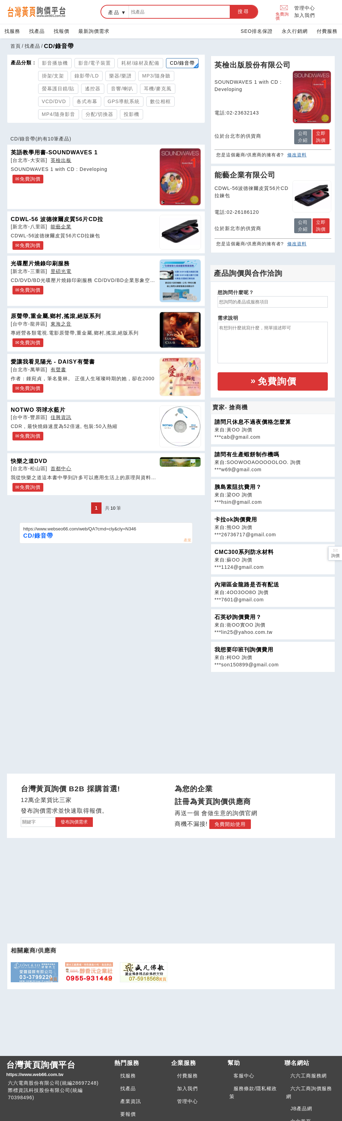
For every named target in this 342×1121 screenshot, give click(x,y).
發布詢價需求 (74, 821)
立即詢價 (321, 137)
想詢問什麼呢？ (236, 292)
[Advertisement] (273, 720)
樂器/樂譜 (120, 76)
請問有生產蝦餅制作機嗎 (246, 454)
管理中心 (304, 8)
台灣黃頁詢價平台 (57, 1069)
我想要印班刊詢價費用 (243, 650)
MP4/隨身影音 (59, 114)
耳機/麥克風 (158, 88)
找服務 (12, 31)
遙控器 (92, 88)
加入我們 (304, 15)
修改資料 (297, 154)
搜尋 (243, 11)
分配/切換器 (99, 114)
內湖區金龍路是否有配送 (246, 584)
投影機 (131, 114)
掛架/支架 (53, 76)
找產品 (37, 31)
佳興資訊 (61, 417)
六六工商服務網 (308, 1075)
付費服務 (327, 31)
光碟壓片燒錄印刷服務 (40, 263)
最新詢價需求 (93, 31)
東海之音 (61, 324)
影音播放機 (55, 63)
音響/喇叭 (122, 88)
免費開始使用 (230, 824)
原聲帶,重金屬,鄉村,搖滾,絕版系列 (56, 316)
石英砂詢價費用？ (238, 617)
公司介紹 (303, 137)
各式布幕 (87, 101)
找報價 (61, 31)
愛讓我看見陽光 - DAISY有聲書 (53, 361)
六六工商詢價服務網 (309, 1092)
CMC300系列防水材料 (244, 552)
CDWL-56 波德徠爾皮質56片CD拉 (57, 219)
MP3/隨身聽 (156, 76)
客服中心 (244, 1075)
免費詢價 (282, 11)
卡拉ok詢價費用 (235, 519)
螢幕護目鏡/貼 (58, 88)
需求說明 (228, 318)
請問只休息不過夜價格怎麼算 (252, 422)
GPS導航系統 (124, 101)
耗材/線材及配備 (140, 63)
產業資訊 (130, 1101)
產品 (114, 12)
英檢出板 (61, 160)
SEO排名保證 (256, 31)
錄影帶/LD (86, 76)
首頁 (15, 46)
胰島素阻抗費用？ (238, 487)
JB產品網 (301, 1108)
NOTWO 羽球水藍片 (38, 410)
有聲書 (58, 369)
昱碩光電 (61, 271)
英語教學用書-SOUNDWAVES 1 (54, 152)
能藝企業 (61, 226)
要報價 (128, 1114)
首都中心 (61, 468)
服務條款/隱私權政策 (253, 1092)
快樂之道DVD (29, 461)
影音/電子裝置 (94, 63)
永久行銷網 (295, 31)
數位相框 (160, 101)
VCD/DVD (54, 101)
